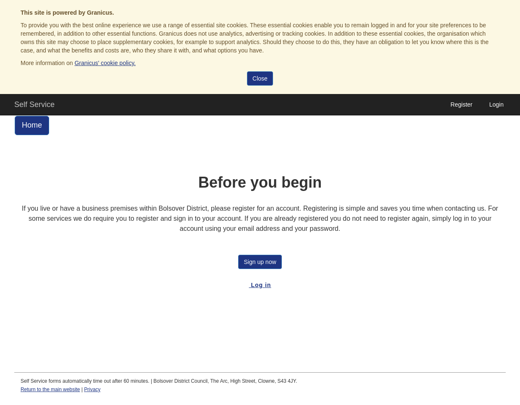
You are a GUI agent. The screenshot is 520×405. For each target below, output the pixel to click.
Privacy (92, 389)
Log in (260, 285)
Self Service (34, 104)
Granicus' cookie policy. (105, 63)
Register (462, 104)
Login (496, 104)
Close (260, 78)
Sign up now (260, 262)
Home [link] (32, 125)
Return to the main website (50, 389)
